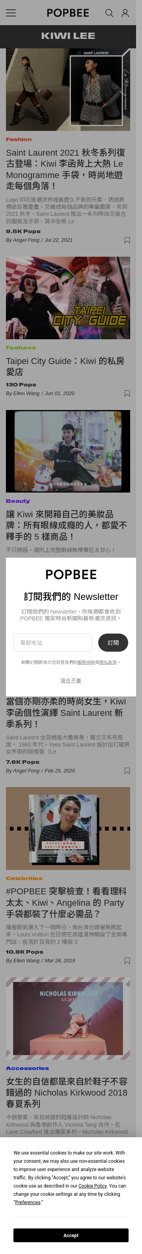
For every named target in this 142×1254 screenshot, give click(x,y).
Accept (71, 1235)
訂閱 (113, 642)
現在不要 (71, 681)
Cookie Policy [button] (92, 1186)
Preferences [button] (28, 1202)
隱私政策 (108, 662)
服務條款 (86, 662)
